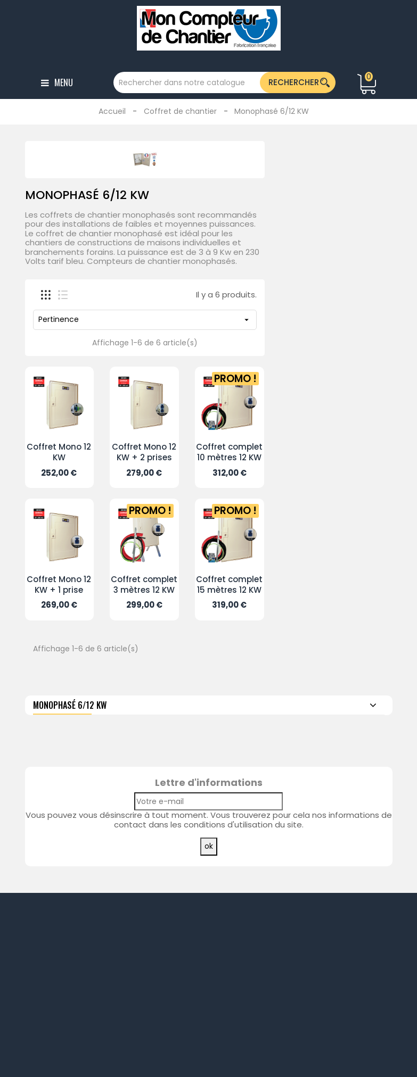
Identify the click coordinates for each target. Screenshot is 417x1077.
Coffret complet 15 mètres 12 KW (229, 584)
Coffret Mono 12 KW (59, 452)
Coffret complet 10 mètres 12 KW (229, 452)
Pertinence (144, 319)
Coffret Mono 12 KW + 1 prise (59, 584)
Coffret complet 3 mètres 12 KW (144, 584)
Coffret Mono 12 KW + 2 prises (144, 452)
